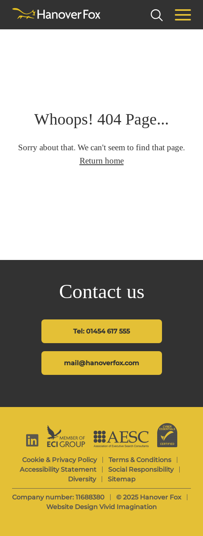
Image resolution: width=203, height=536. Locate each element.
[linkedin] (32, 440)
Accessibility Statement (58, 469)
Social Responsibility (141, 469)
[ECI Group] (66, 436)
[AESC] (121, 439)
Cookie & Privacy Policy (59, 460)
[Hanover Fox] (56, 14)
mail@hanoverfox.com (101, 363)
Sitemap (121, 479)
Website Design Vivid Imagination (101, 507)
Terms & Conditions (140, 460)
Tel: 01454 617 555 (101, 331)
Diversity (82, 479)
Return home (102, 161)
